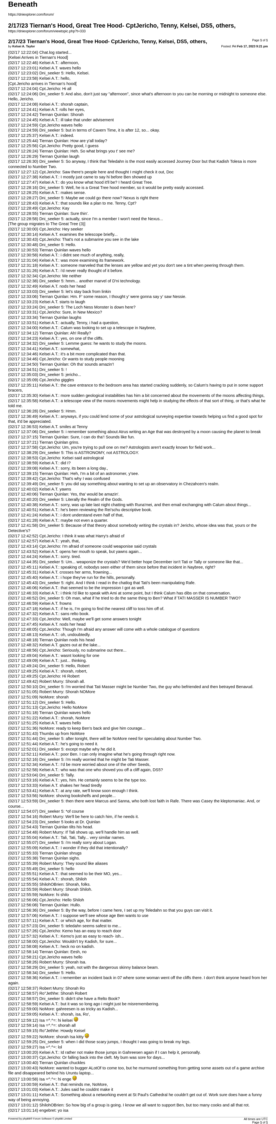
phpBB (26, 1118)
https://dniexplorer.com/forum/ (31, 14)
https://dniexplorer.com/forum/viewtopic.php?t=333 (47, 31)
